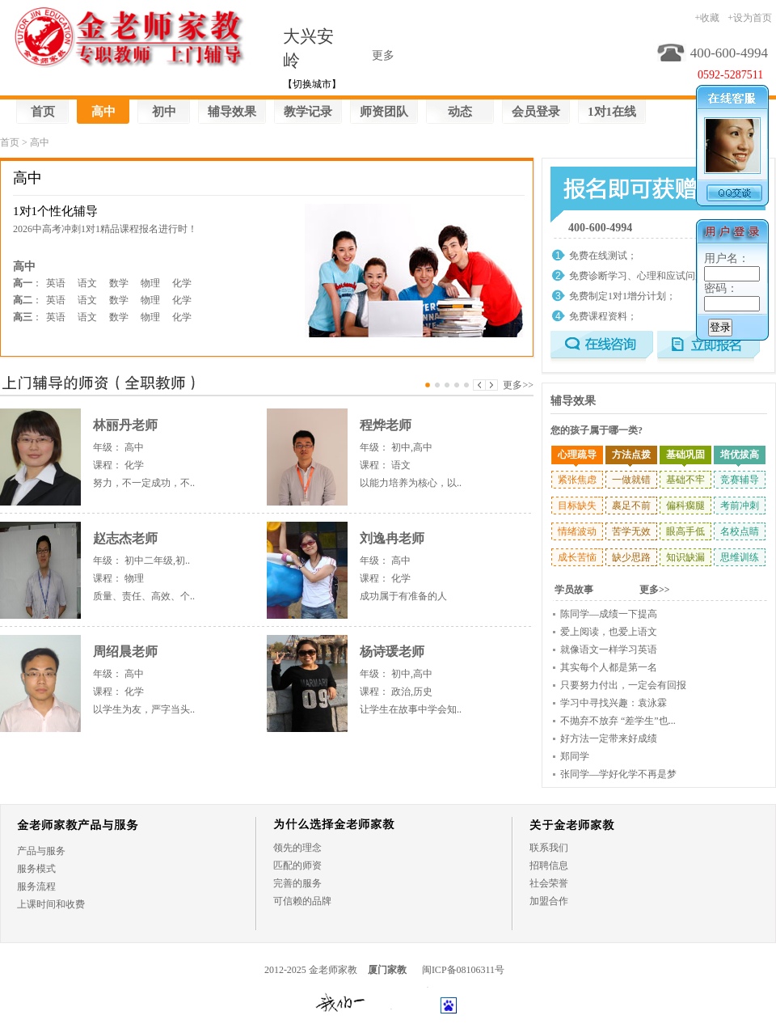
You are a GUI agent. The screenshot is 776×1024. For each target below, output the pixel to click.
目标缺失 (577, 505)
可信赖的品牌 (302, 901)
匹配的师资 (297, 865)
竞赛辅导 (739, 479)
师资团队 (384, 111)
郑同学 (574, 756)
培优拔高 (739, 454)
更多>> (518, 385)
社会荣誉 (548, 883)
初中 (164, 111)
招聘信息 (548, 865)
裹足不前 (631, 505)
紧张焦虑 (577, 479)
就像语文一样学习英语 (608, 649)
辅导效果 (232, 111)
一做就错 (631, 479)
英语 (55, 283)
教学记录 (308, 111)
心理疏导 (577, 454)
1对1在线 (612, 111)
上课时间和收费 (51, 904)
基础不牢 (685, 479)
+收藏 (706, 17)
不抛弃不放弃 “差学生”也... (618, 720)
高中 (103, 111)
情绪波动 (577, 531)
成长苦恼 (577, 557)
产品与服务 (41, 851)
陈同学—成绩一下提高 (608, 614)
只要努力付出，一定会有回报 (623, 685)
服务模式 (36, 868)
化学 (182, 283)
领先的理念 (297, 847)
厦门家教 (387, 969)
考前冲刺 (739, 505)
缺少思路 (631, 557)
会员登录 (536, 111)
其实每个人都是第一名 (608, 667)
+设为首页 (750, 17)
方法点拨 (631, 454)
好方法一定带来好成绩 (608, 738)
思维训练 (739, 557)
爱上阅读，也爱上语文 (608, 631)
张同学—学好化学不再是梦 (618, 774)
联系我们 (548, 847)
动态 (460, 111)
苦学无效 (631, 531)
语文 (87, 283)
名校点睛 (739, 531)
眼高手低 (685, 531)
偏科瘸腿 (685, 505)
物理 (150, 283)
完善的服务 (297, 883)
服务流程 (36, 886)
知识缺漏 (685, 557)
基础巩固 (685, 454)
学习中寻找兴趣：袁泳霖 (613, 703)
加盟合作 (548, 901)
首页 (43, 111)
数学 (119, 283)
